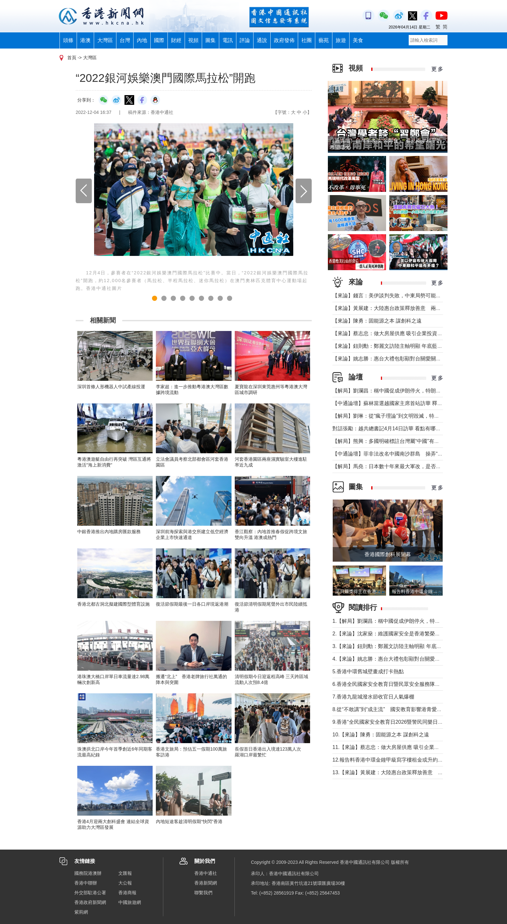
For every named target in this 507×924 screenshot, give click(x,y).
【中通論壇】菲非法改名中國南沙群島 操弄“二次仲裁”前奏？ (404, 453)
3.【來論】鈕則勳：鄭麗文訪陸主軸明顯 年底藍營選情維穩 (400, 646)
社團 (306, 40)
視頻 (193, 40)
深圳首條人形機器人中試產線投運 (111, 386)
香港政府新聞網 (90, 902)
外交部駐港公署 (90, 892)
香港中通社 (205, 873)
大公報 (125, 883)
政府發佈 (284, 40)
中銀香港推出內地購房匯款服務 (109, 531)
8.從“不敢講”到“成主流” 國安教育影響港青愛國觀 (389, 709)
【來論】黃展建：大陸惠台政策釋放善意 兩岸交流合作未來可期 (407, 308)
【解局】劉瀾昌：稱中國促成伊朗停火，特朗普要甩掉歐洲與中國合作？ (415, 390)
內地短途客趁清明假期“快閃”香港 (189, 821)
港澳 (85, 40)
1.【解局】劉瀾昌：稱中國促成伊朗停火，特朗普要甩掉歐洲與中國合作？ (417, 621)
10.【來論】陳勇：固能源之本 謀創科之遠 (380, 734)
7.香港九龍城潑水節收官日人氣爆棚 (373, 696)
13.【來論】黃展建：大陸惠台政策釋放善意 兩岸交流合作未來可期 (411, 772)
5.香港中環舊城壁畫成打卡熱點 (368, 671)
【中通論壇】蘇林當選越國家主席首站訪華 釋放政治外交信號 (402, 403)
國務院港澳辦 (88, 873)
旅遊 (341, 40)
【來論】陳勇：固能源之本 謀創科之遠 (377, 321)
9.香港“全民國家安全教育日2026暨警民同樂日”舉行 (391, 722)
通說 (262, 40)
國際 (159, 40)
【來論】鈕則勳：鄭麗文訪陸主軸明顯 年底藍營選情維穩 (397, 346)
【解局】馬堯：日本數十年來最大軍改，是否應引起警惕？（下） (407, 466)
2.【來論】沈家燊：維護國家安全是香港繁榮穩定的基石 (396, 633)
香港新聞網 (205, 883)
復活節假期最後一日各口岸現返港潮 (192, 604)
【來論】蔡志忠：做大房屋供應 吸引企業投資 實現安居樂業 (401, 333)
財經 (176, 40)
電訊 (227, 40)
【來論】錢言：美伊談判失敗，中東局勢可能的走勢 (391, 295)
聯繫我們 (203, 892)
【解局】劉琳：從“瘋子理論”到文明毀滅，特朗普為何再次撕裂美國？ (411, 416)
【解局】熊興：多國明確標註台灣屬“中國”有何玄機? (392, 441)
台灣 (125, 40)
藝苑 (323, 40)
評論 (245, 40)
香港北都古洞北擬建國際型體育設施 (113, 604)
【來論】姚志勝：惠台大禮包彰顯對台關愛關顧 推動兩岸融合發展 (408, 358)
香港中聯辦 (85, 883)
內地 (142, 40)
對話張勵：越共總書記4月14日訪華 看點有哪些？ (389, 428)
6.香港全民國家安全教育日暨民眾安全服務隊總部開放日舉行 (401, 684)
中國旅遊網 (129, 902)
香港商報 (127, 892)
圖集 (210, 40)
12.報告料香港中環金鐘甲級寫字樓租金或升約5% (388, 760)
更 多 (437, 69)
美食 (358, 40)
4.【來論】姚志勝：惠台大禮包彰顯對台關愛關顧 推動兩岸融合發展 (410, 659)
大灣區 (105, 40)
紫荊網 (81, 912)
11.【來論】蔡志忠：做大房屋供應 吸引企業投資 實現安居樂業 (404, 747)
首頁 (71, 57)
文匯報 (125, 873)
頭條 (68, 40)
